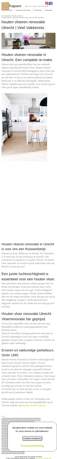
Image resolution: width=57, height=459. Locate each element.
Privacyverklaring (32, 445)
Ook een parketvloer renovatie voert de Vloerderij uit (21, 419)
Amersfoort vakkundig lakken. (13, 452)
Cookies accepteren (32, 438)
